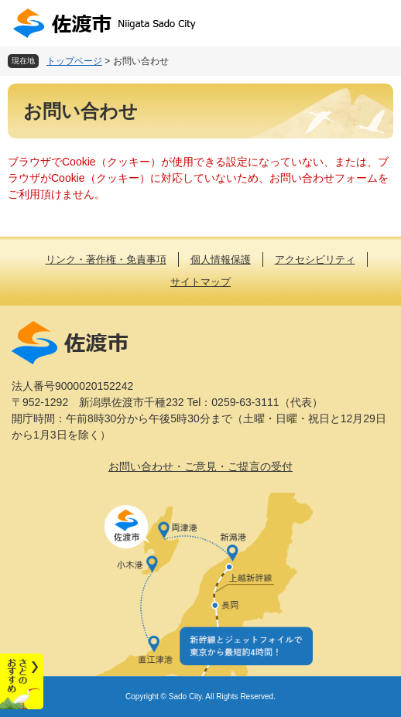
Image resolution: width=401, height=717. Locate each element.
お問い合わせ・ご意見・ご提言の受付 (200, 466)
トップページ (74, 61)
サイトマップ (200, 282)
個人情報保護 (220, 259)
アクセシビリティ (315, 259)
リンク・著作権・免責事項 (106, 259)
